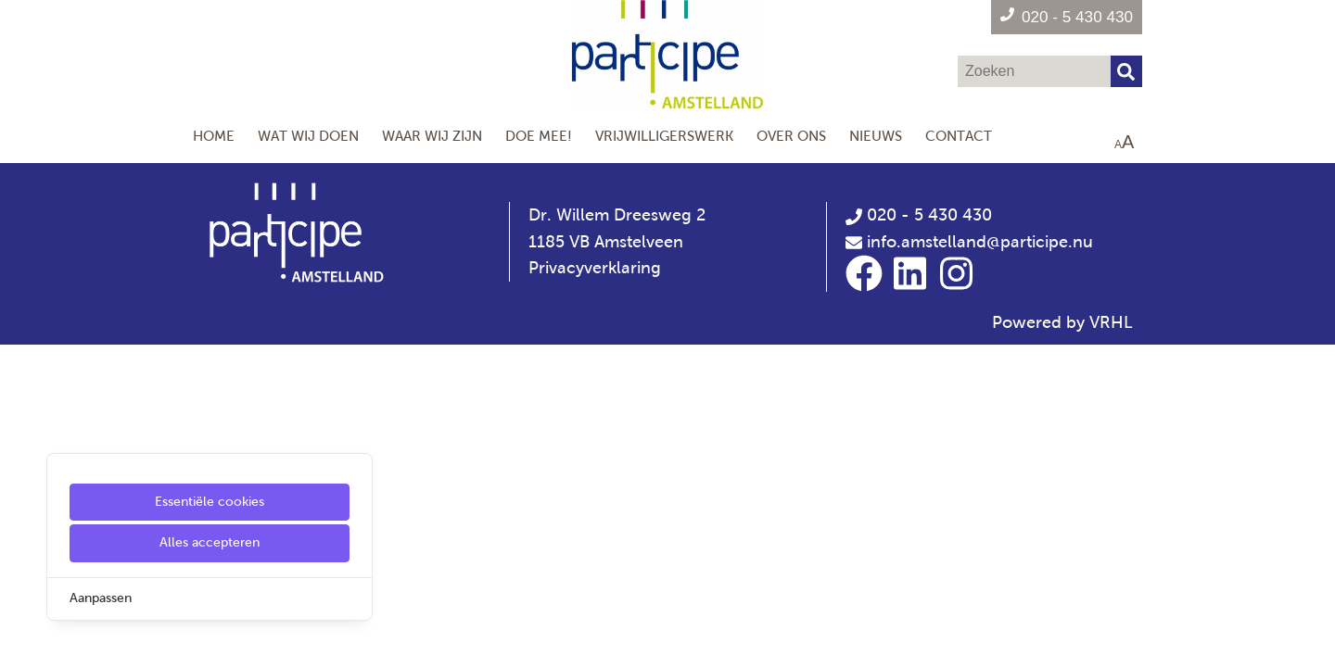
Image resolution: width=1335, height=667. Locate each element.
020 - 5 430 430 (919, 215)
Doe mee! (538, 136)
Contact (958, 136)
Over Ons (791, 136)
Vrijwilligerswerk (664, 136)
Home (214, 136)
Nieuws (875, 136)
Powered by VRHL (1062, 322)
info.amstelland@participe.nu (980, 242)
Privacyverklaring (594, 267)
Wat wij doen (308, 136)
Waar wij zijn (432, 136)
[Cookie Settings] (21, 639)
